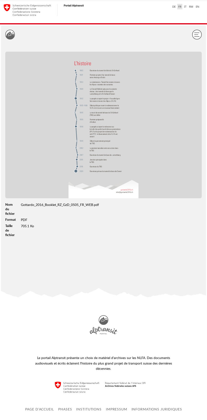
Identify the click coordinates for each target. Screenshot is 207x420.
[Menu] (197, 34)
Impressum (116, 409)
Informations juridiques (157, 409)
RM (191, 6)
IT (185, 6)
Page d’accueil (39, 409)
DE (174, 6)
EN (197, 6)
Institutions (89, 409)
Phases (65, 409)
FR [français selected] (179, 6)
